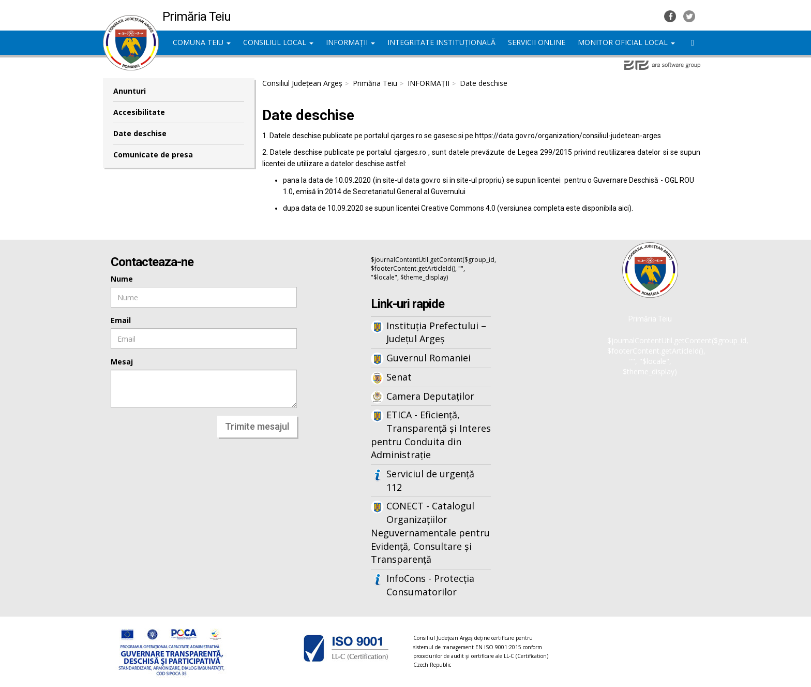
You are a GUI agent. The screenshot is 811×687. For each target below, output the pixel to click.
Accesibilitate (139, 112)
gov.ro (431, 180)
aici (623, 208)
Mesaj (122, 362)
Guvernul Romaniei (428, 358)
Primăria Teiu (375, 83)
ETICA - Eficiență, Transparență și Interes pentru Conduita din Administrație (431, 434)
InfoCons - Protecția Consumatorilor (430, 585)
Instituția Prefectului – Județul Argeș (436, 332)
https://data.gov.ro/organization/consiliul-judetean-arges (568, 135)
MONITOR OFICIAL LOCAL (626, 42)
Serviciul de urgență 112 (430, 480)
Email (121, 320)
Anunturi (129, 91)
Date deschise (140, 133)
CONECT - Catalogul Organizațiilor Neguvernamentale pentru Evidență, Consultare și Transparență (430, 532)
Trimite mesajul (257, 426)
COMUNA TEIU (202, 42)
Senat (399, 377)
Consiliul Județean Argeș (302, 83)
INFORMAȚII (350, 42)
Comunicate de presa (153, 154)
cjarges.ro (407, 135)
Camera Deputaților (430, 396)
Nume (122, 279)
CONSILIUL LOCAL (278, 42)
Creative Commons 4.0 (458, 208)
